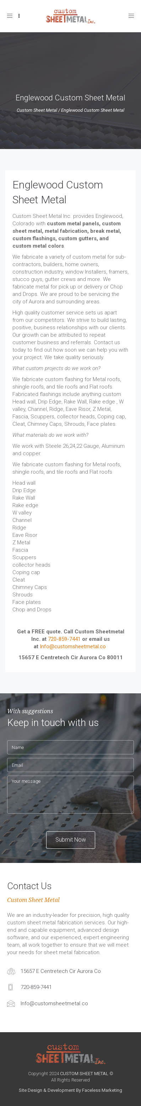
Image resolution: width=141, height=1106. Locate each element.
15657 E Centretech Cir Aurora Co (61, 971)
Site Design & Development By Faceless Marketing (70, 1090)
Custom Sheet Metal (37, 110)
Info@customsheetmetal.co (73, 646)
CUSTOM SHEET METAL (84, 1073)
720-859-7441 (64, 639)
